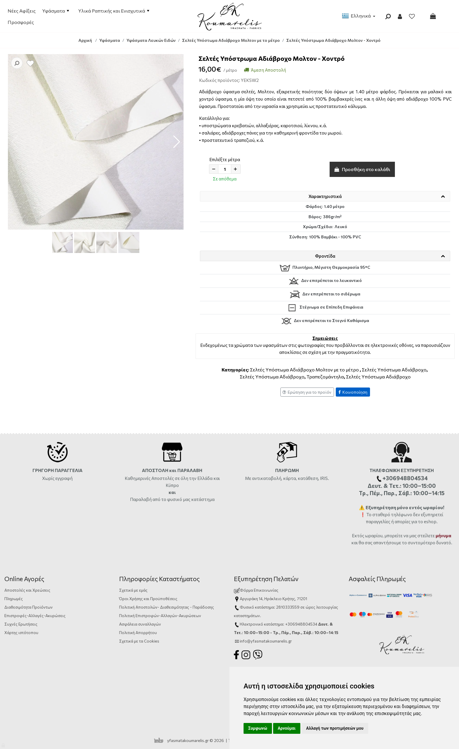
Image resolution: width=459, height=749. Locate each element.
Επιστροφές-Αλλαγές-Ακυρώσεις (35, 615)
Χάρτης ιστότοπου (21, 632)
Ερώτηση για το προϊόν (306, 392)
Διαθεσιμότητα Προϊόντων (28, 607)
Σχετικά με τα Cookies (139, 640)
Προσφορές (21, 22)
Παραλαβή (141, 499)
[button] (177, 141)
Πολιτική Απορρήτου (138, 632)
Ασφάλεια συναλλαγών (140, 623)
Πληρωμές (13, 598)
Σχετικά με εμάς (133, 590)
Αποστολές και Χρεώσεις (27, 590)
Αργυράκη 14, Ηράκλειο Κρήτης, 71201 (273, 598)
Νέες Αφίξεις (22, 10)
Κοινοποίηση (352, 392)
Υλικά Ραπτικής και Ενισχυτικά (113, 10)
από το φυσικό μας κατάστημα (184, 499)
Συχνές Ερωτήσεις (20, 623)
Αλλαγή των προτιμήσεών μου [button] (335, 728)
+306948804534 (301, 623)
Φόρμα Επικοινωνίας (256, 590)
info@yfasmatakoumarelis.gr (266, 640)
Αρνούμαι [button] (287, 728)
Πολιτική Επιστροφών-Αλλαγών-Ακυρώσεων (160, 615)
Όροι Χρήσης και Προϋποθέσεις (148, 598)
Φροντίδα (325, 256)
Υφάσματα (55, 10)
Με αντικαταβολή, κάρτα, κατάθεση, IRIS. (287, 478)
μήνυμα (443, 535)
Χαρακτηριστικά (325, 196)
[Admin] (3, 744)
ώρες (310, 607)
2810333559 (287, 607)
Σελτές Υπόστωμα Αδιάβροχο (394, 369)
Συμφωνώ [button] (257, 728)
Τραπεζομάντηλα (325, 376)
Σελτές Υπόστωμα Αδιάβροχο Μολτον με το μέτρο (304, 369)
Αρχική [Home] (85, 40)
